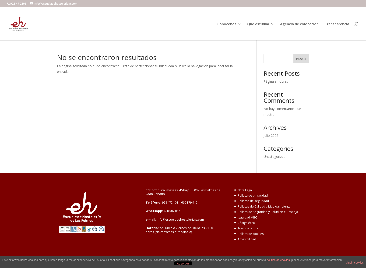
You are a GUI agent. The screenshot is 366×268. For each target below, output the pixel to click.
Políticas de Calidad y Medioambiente (264, 206)
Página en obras (276, 81)
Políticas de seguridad (253, 201)
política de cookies (278, 260)
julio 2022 (271, 135)
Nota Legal (245, 190)
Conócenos (226, 24)
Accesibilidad (247, 239)
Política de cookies (251, 234)
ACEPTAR (183, 263)
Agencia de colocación (299, 24)
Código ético (246, 223)
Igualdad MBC (247, 217)
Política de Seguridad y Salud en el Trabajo (268, 212)
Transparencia (337, 24)
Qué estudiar (258, 24)
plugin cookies (355, 262)
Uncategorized (274, 156)
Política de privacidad (253, 195)
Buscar (301, 58)
